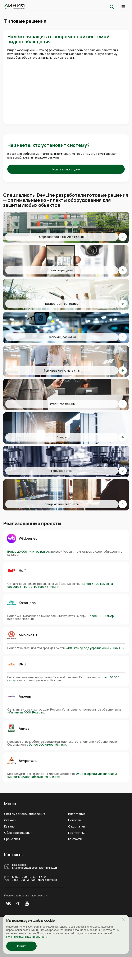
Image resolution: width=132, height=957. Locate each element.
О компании (76, 826)
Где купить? (77, 832)
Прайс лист (12, 839)
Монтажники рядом (66, 169)
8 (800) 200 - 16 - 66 (24, 877)
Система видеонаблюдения (24, 813)
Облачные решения (18, 832)
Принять (21, 946)
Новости (74, 820)
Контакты (75, 839)
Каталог (10, 826)
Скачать (10, 820)
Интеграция (76, 813)
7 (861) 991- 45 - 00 (23, 879)
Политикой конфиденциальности (26, 936)
